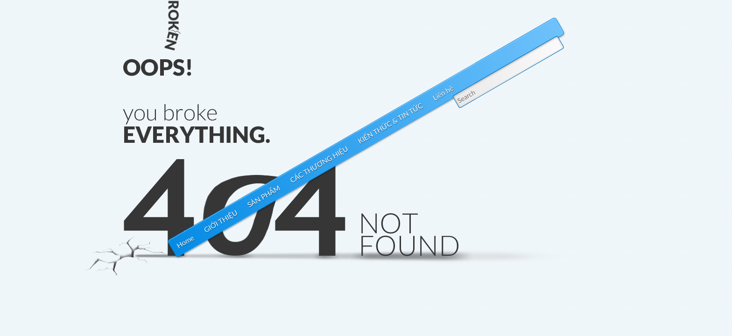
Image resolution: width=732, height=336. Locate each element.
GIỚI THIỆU (221, 221)
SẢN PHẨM (263, 197)
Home (185, 241)
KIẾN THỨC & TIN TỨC (390, 123)
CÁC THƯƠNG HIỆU (319, 165)
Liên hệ (443, 93)
